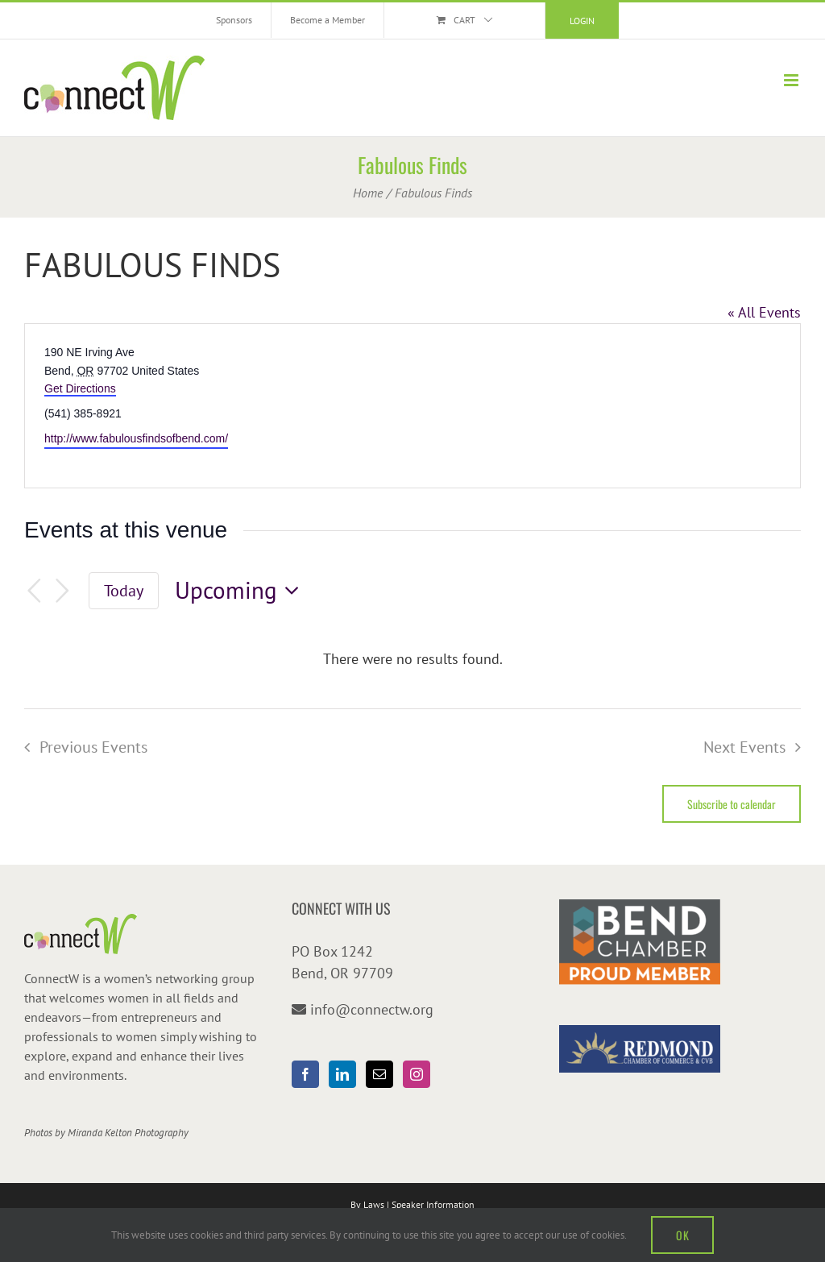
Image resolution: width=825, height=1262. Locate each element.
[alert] (412, 659)
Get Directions (80, 388)
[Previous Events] (34, 591)
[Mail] (379, 1074)
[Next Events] (63, 591)
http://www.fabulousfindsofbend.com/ (136, 438)
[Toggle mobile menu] (792, 80)
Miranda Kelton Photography (128, 1133)
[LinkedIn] (342, 1074)
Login (582, 21)
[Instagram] (416, 1074)
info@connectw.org (371, 1009)
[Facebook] (305, 1074)
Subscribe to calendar (731, 804)
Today (123, 590)
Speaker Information (433, 1204)
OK (682, 1235)
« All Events (764, 312)
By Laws (367, 1204)
